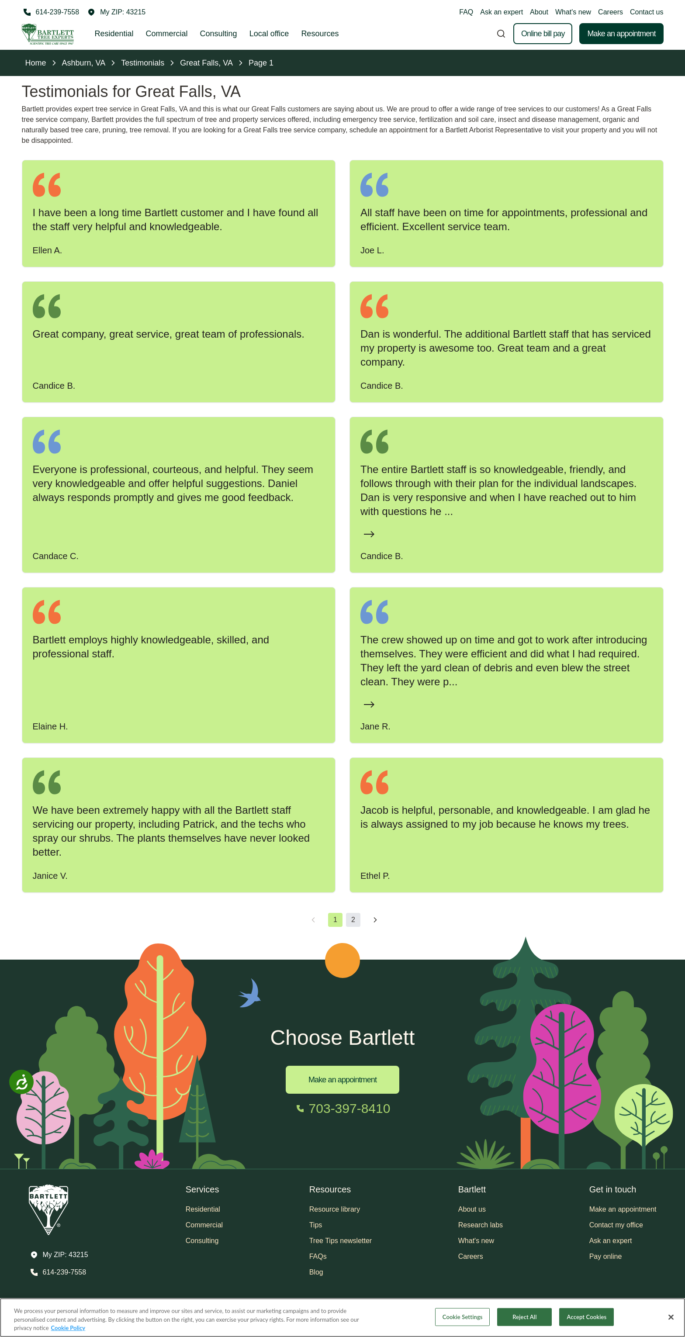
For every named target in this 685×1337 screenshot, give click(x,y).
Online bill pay (543, 33)
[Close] (671, 1317)
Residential (114, 33)
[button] (116, 12)
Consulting (218, 33)
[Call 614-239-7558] (51, 12)
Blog (316, 1272)
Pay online (605, 1256)
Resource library (334, 1209)
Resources (320, 33)
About (539, 12)
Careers (610, 12)
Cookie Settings (463, 1316)
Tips (315, 1225)
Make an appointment (621, 33)
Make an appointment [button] (623, 1209)
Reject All (524, 1316)
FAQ (466, 12)
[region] (342, 1317)
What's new (573, 12)
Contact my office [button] (616, 1225)
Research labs (480, 1225)
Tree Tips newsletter (340, 1240)
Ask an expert (501, 12)
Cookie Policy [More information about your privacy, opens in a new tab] (68, 1327)
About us (472, 1209)
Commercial (167, 33)
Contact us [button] (646, 12)
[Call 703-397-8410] (343, 1108)
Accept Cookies (587, 1316)
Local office (269, 33)
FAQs (318, 1256)
